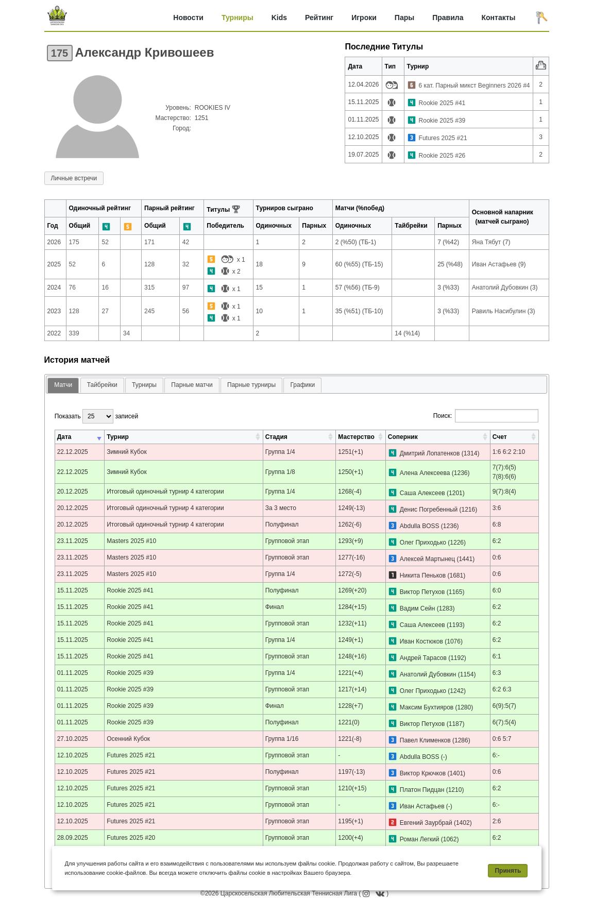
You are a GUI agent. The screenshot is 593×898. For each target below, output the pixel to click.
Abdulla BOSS (419, 526)
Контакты (498, 17)
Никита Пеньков (423, 575)
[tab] (63, 386)
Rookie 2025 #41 (442, 103)
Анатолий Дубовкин (428, 674)
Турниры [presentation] (144, 384)
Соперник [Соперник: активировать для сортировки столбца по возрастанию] (403, 436)
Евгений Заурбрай (426, 822)
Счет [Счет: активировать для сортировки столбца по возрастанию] (500, 436)
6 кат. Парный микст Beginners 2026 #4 (474, 85)
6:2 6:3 (502, 689)
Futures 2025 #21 (443, 138)
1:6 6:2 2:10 (509, 451)
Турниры (237, 17)
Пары (404, 17)
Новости (188, 17)
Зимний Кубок (127, 451)
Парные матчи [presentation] (191, 384)
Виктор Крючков (423, 773)
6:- (496, 755)
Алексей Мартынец (427, 559)
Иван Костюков (421, 641)
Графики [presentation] (302, 384)
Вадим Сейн (417, 608)
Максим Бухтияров (426, 707)
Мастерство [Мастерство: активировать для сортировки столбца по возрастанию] (356, 436)
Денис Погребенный (429, 509)
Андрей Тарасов (423, 658)
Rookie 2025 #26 (442, 155)
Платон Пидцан (422, 789)
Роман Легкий (419, 839)
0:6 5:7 (502, 738)
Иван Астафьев (422, 806)
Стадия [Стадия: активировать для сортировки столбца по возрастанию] (276, 436)
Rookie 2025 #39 (442, 120)
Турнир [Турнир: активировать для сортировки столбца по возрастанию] (118, 436)
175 (59, 53)
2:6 (497, 821)
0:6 (497, 557)
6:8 (497, 524)
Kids (279, 17)
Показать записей (96, 416)
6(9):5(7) (504, 705)
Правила (447, 17)
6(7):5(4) (504, 722)
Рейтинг (319, 17)
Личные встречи (74, 178)
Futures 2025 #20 (131, 837)
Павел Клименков (425, 740)
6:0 (497, 590)
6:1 (497, 656)
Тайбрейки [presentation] (102, 384)
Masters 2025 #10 (131, 541)
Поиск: (486, 415)
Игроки (364, 17)
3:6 (497, 508)
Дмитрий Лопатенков (430, 453)
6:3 (497, 672)
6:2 (497, 541)
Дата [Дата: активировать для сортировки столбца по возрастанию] (64, 436)
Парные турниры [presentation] (251, 384)
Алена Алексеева (425, 473)
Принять (508, 870)
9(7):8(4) (504, 491)
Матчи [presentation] (63, 384)
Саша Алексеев (422, 493)
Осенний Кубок (128, 738)
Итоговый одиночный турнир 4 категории (165, 491)
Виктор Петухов (422, 592)
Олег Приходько (423, 542)
